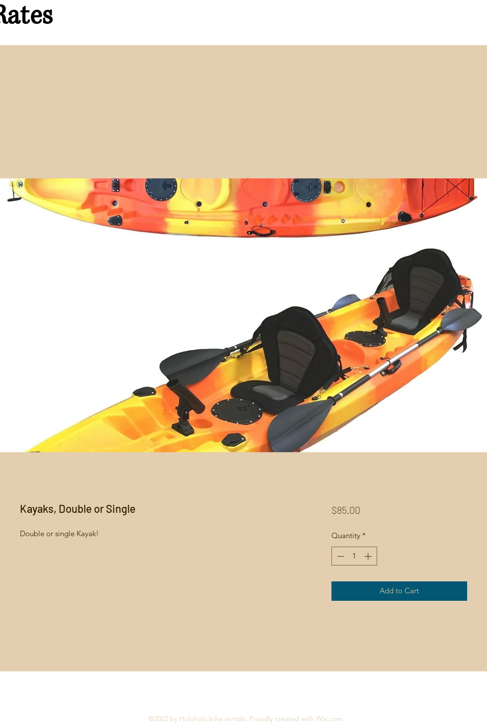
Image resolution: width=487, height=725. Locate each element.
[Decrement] (339, 556)
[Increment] (369, 556)
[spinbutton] (354, 556)
